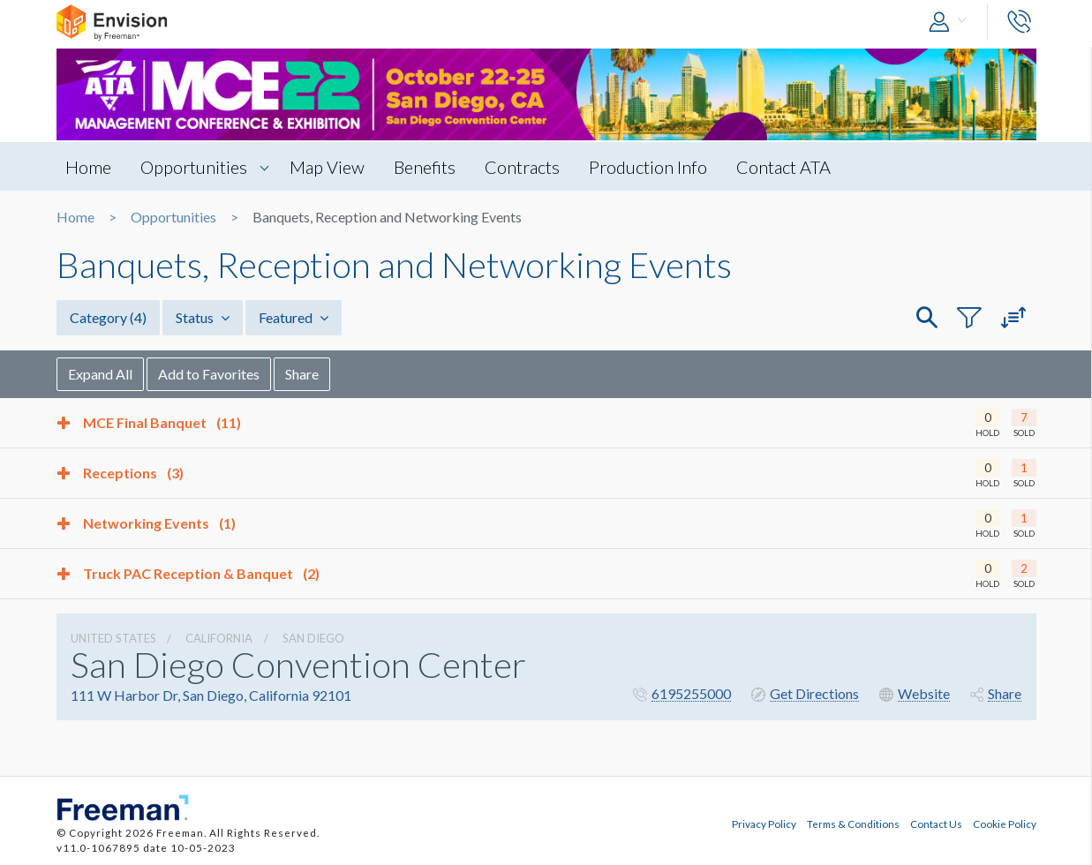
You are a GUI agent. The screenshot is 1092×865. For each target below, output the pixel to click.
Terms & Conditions (853, 823)
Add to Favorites (209, 373)
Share (302, 373)
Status (203, 317)
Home (88, 166)
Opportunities (193, 166)
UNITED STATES (113, 638)
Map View (327, 166)
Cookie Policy (1004, 823)
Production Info (648, 166)
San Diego (313, 638)
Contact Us (936, 823)
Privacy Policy (764, 823)
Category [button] (108, 317)
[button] (951, 22)
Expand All (100, 373)
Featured (293, 317)
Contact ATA (783, 166)
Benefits (425, 166)
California (218, 638)
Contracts (522, 166)
